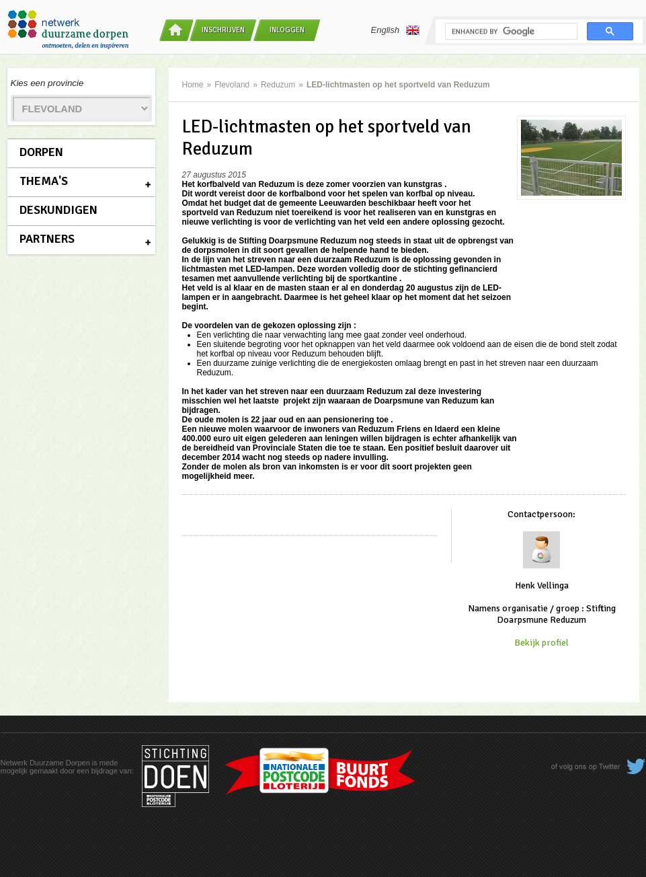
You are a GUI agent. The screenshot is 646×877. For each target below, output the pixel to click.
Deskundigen (58, 209)
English (395, 30)
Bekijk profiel (541, 642)
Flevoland (231, 84)
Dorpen (41, 152)
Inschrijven (223, 30)
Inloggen (287, 30)
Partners (47, 238)
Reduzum (278, 84)
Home (193, 84)
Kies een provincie (47, 83)
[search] (510, 31)
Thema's (43, 181)
